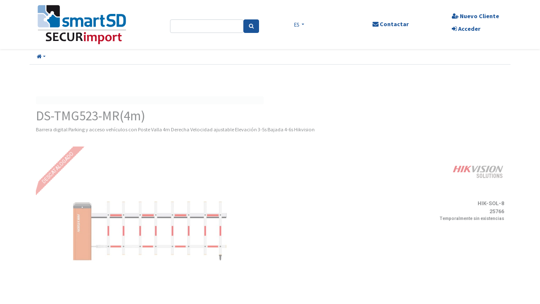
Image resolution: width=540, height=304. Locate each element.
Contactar (389, 24)
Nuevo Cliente (473, 16)
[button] (41, 57)
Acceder (464, 29)
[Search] (252, 26)
